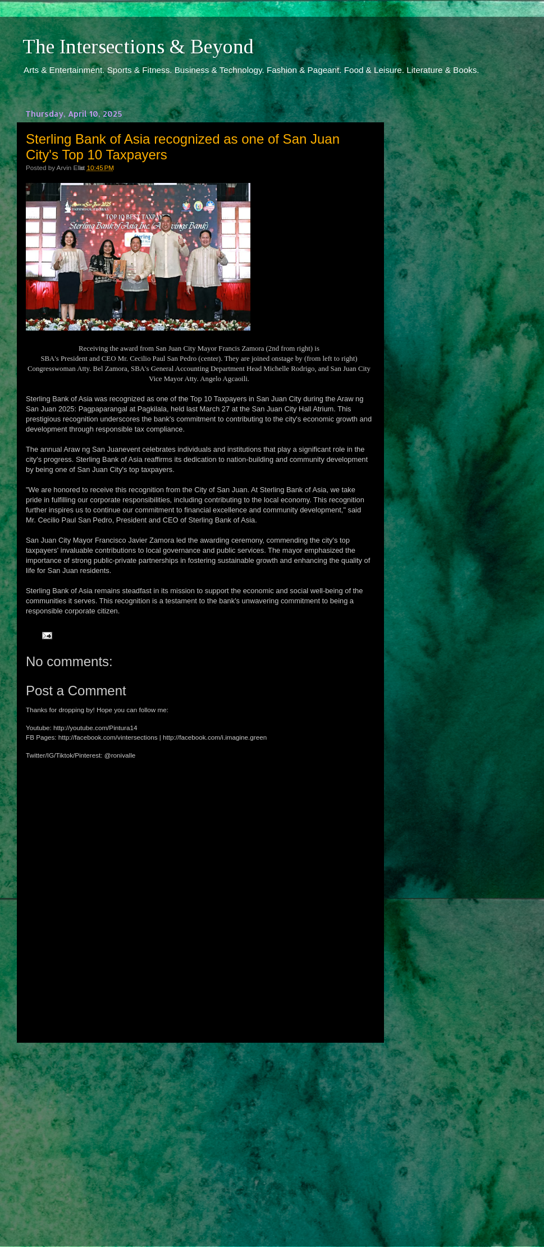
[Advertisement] (199, 1134)
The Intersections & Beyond (138, 46)
